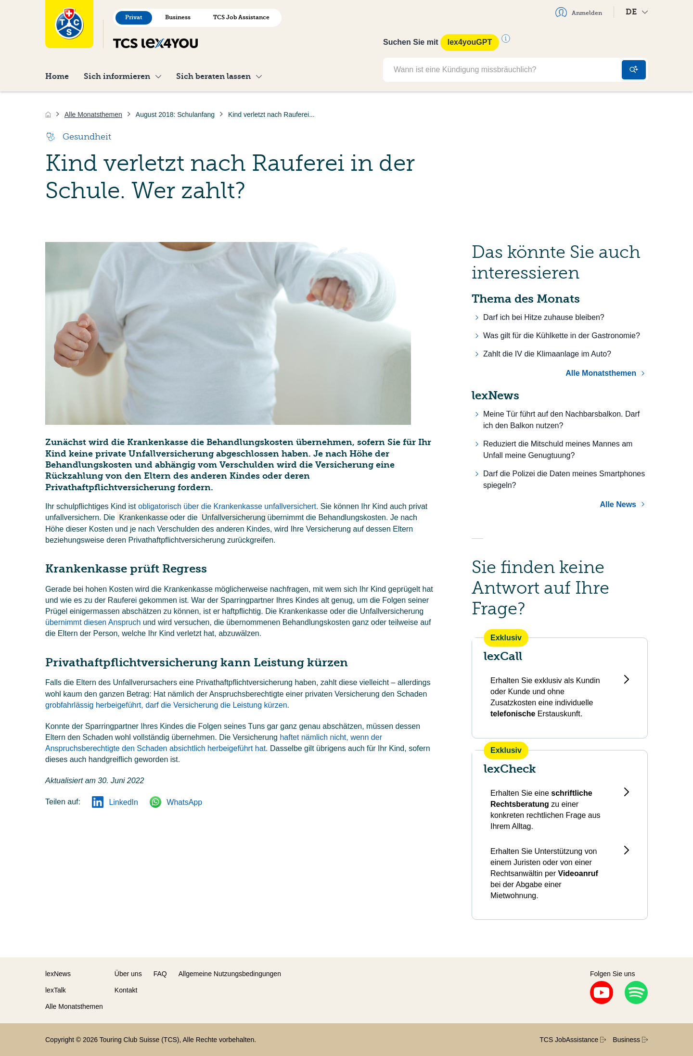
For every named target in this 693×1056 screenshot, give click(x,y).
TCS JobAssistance (572, 1039)
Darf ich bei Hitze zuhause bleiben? (543, 317)
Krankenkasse (143, 517)
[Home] (48, 114)
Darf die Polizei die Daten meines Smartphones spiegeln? (564, 479)
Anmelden (578, 12)
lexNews (58, 974)
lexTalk (55, 990)
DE (637, 11)
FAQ (160, 974)
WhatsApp (176, 802)
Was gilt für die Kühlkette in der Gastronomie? (561, 335)
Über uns (128, 974)
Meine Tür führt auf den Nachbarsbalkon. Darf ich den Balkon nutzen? (561, 420)
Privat (133, 17)
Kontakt (126, 990)
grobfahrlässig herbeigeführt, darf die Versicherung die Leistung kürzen (166, 705)
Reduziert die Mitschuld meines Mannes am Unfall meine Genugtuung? (557, 449)
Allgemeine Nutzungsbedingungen (230, 974)
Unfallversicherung (234, 517)
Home (57, 76)
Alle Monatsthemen (600, 373)
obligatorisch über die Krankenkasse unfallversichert (227, 506)
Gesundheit (78, 136)
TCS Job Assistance (241, 17)
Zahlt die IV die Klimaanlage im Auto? (547, 354)
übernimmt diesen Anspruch (93, 622)
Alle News (618, 504)
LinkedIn (115, 802)
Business (178, 17)
